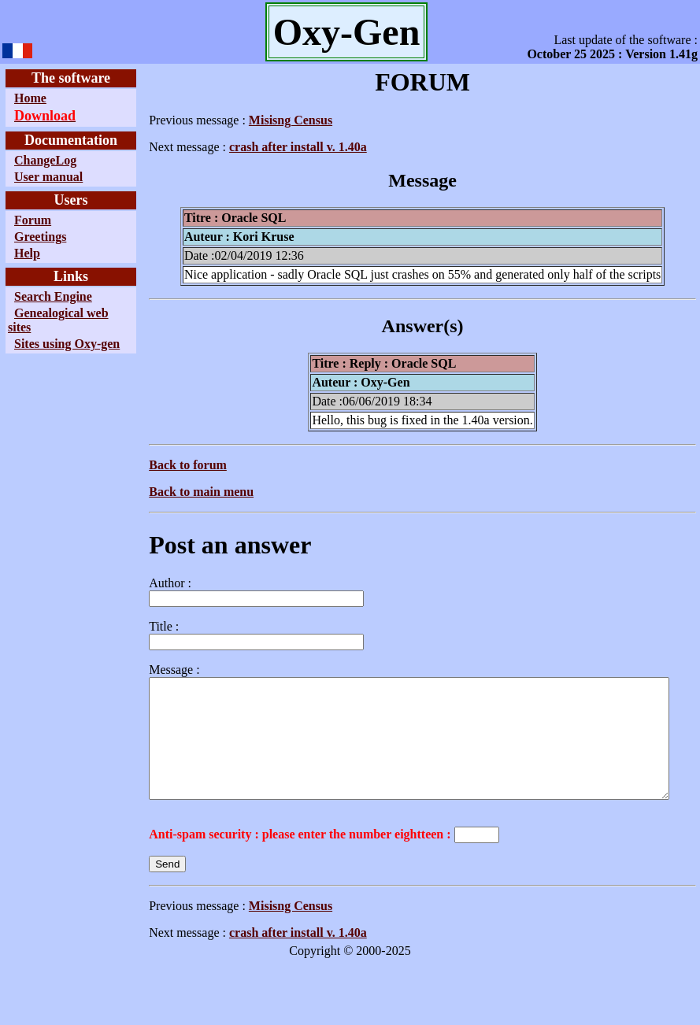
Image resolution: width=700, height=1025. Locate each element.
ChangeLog (45, 160)
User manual (48, 176)
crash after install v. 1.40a (262, 147)
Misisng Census (254, 120)
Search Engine (53, 296)
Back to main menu (165, 491)
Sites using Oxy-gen (39, 350)
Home (30, 98)
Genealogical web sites (45, 320)
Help (27, 253)
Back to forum (152, 465)
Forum (32, 220)
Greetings (40, 236)
